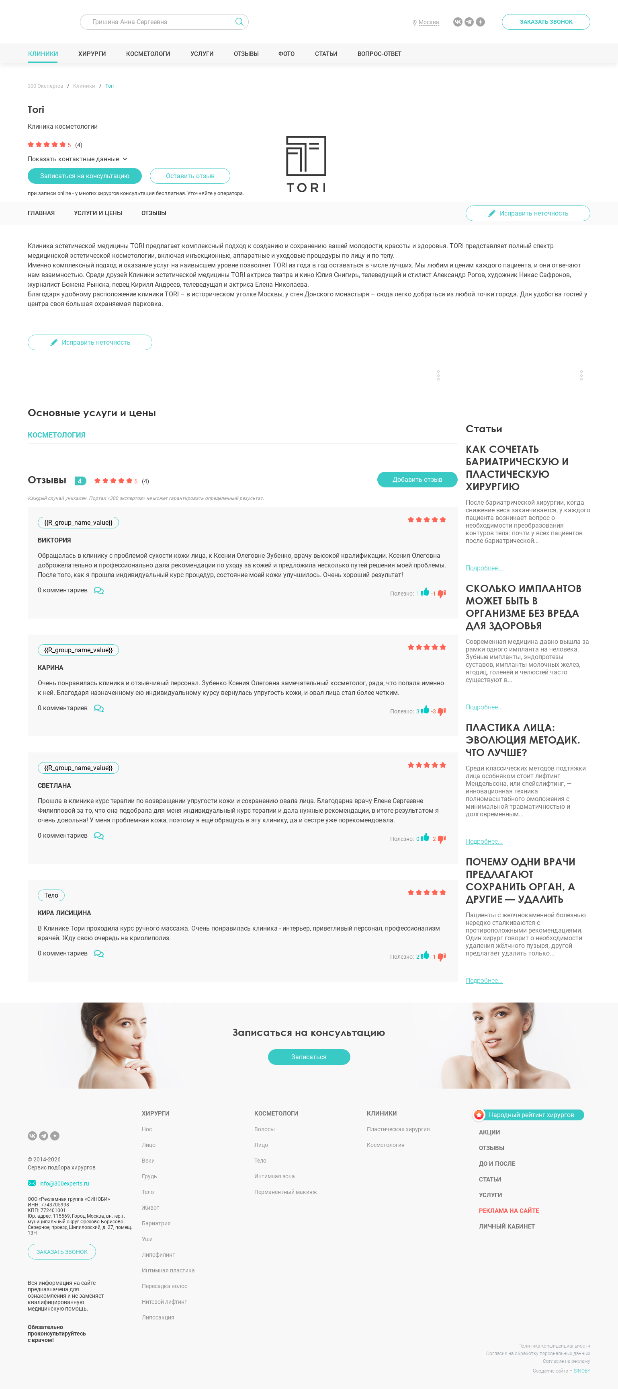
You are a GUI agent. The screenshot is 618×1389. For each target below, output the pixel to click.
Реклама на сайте (509, 1210)
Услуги (201, 54)
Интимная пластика (168, 1270)
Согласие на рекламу (566, 1361)
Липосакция (158, 1317)
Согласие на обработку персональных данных (538, 1353)
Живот (151, 1207)
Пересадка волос (164, 1286)
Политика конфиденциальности (554, 1346)
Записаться (309, 1057)
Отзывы (246, 54)
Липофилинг (158, 1254)
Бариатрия (156, 1223)
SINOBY (582, 1371)
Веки (148, 1160)
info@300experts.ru (64, 1183)
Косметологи (148, 54)
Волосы (264, 1129)
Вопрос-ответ (379, 54)
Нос (147, 1129)
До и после (497, 1163)
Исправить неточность (534, 213)
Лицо (149, 1145)
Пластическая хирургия (398, 1129)
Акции (489, 1132)
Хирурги (92, 54)
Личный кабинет (507, 1226)
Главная (41, 213)
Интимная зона (274, 1176)
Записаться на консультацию (84, 176)
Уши (147, 1239)
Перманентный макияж (285, 1192)
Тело (148, 1192)
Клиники (43, 54)
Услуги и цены (98, 213)
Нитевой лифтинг (164, 1302)
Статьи (326, 54)
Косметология (386, 1145)
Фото (286, 54)
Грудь (149, 1176)
